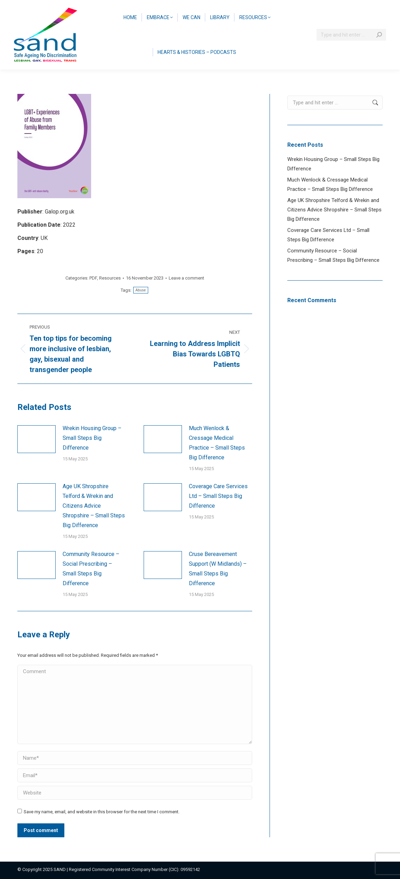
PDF (93, 278)
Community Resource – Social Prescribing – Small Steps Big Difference (91, 569)
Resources (110, 278)
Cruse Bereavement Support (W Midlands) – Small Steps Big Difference (218, 569)
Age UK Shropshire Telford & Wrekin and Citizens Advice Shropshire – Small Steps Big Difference (94, 506)
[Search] (351, 35)
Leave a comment (186, 278)
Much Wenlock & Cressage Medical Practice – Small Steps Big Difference (217, 443)
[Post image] (36, 439)
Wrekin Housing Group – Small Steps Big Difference (92, 438)
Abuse (141, 290)
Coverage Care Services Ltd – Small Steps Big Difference (218, 496)
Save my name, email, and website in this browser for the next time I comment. (101, 811)
